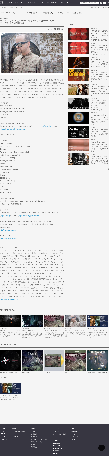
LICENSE (56, 451)
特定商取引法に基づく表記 (39, 439)
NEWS (23, 3)
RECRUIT (56, 453)
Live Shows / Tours (20, 431)
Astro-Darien (25, 372)
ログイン (99, 7)
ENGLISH (20, 7)
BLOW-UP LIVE (58, 446)
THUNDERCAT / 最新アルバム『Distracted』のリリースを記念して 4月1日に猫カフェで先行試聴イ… (100, 160)
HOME (2, 13)
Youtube (73, 439)
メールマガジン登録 (59, 434)
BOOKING (56, 443)
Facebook (74, 431)
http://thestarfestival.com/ (9, 239)
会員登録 (93, 7)
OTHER (63, 3)
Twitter (73, 429)
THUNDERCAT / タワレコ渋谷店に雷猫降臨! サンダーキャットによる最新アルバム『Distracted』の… (99, 105)
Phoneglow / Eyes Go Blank (8, 372)
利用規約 (34, 447)
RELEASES (31, 3)
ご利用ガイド (35, 431)
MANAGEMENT (58, 448)
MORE (105, 169)
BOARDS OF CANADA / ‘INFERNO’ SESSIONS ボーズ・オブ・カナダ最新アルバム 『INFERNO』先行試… (99, 35)
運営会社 (34, 444)
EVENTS (40, 3)
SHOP (47, 3)
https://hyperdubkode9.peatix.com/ (13, 129)
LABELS (4, 439)
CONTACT (54, 3)
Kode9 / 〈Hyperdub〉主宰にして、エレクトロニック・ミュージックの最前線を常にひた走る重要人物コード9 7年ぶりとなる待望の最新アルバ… (32, 334)
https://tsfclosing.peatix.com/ (29, 216)
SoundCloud (74, 436)
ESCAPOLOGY (48, 372)
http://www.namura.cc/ (8, 230)
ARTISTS (4, 436)
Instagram (74, 434)
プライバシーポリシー (38, 442)
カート (105, 7)
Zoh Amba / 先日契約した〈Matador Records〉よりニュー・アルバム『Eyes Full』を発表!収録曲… (100, 91)
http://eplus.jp (46, 126)
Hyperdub (16, 13)
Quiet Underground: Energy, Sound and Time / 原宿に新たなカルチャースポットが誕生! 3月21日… (100, 146)
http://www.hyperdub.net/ (9, 299)
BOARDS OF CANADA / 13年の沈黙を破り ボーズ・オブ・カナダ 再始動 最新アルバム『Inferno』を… (100, 76)
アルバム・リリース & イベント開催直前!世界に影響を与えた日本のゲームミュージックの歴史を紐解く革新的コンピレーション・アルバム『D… (97, 334)
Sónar (16, 436)
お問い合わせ (57, 431)
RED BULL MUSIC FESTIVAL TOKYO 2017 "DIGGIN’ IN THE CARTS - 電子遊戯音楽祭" (9, 397)
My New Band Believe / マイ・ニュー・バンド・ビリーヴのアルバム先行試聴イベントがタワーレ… (99, 119)
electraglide (17, 434)
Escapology (69, 372)
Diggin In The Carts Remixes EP (97, 372)
